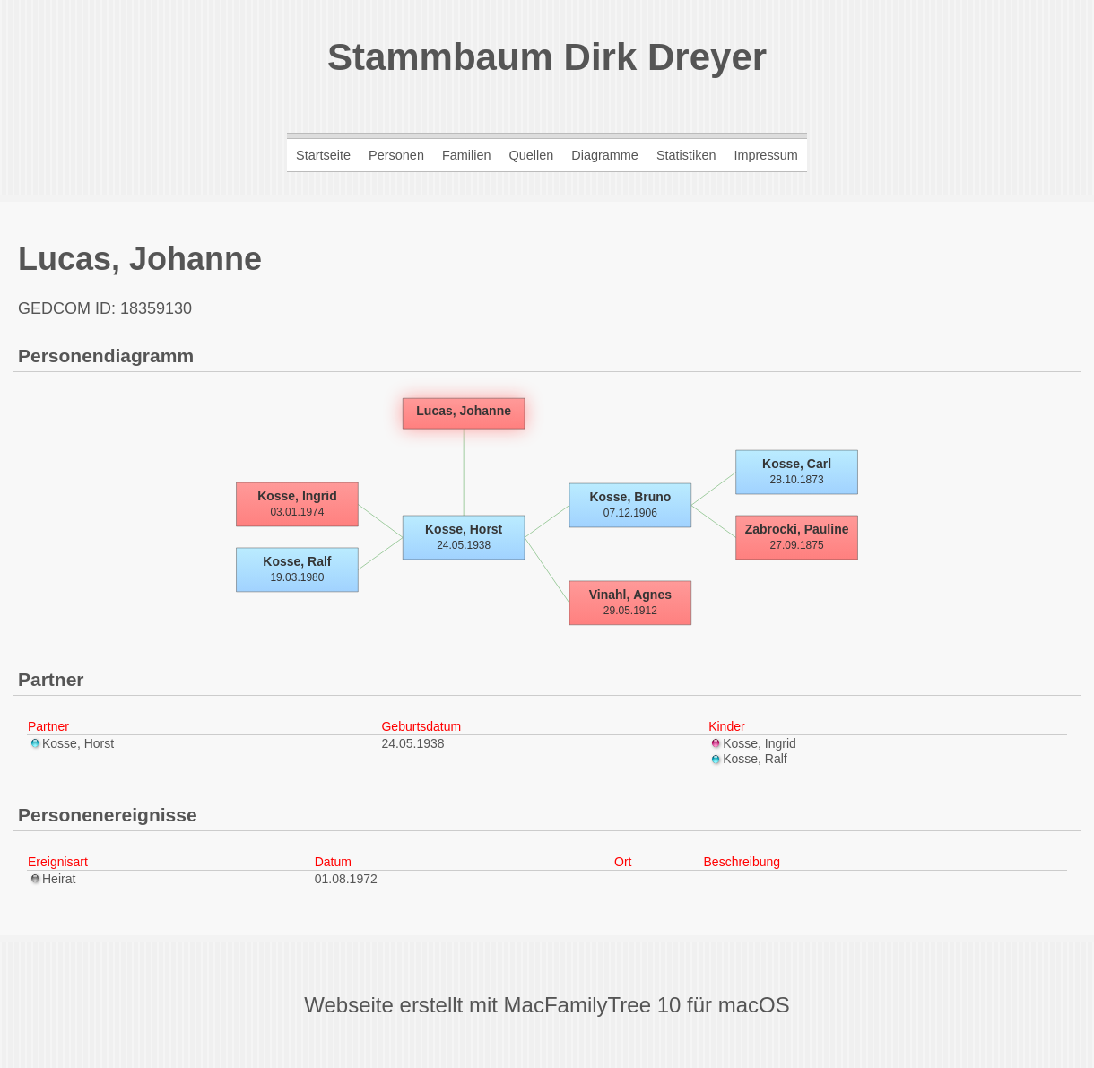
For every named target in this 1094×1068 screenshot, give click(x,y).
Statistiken (686, 155)
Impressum (765, 155)
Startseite (323, 155)
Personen (396, 155)
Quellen (530, 155)
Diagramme (604, 155)
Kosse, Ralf (747, 758)
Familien (466, 155)
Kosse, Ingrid (752, 743)
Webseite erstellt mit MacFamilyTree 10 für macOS (546, 1005)
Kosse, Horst (71, 743)
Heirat (51, 879)
